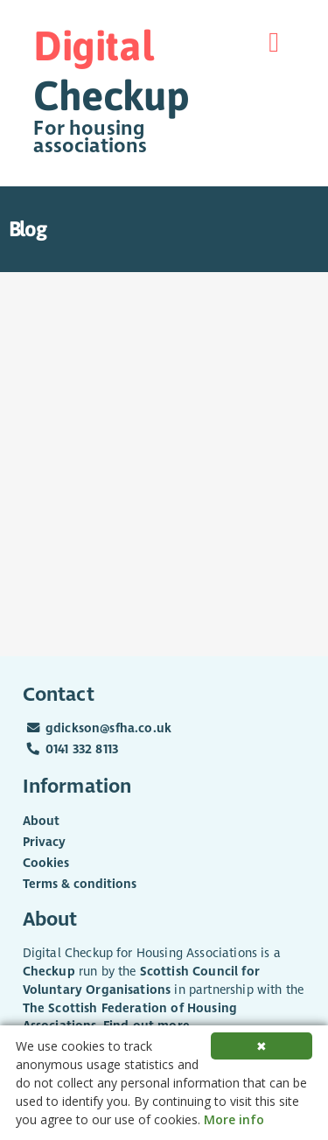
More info (234, 1119)
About (41, 821)
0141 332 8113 (81, 749)
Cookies (46, 863)
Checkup (49, 971)
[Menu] (274, 42)
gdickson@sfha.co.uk (108, 728)
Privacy (44, 842)
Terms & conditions (79, 884)
